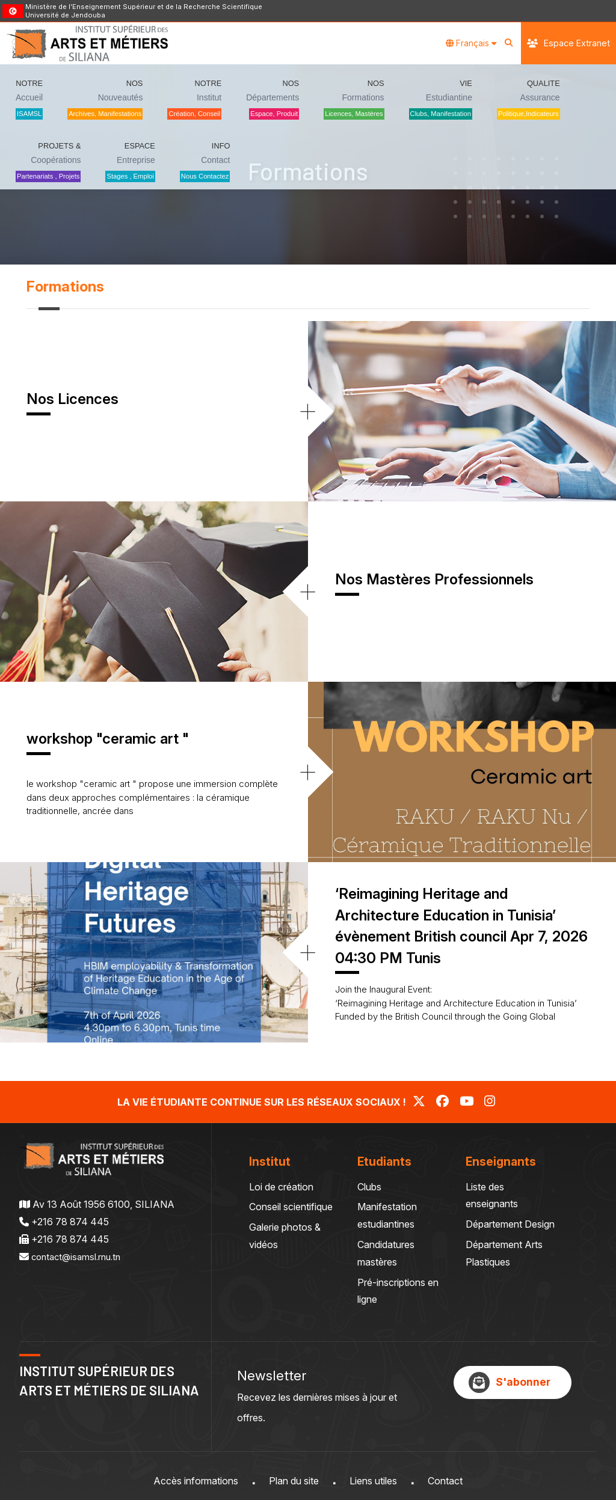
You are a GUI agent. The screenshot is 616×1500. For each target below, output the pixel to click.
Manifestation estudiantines (387, 1215)
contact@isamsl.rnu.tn (79, 1257)
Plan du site (294, 1481)
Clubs (369, 1187)
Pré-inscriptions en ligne (398, 1291)
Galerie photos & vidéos (285, 1236)
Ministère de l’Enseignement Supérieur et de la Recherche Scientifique (143, 6)
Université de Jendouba (65, 15)
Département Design (510, 1224)
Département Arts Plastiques (504, 1253)
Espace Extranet (568, 43)
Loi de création (281, 1187)
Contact (445, 1481)
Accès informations (195, 1481)
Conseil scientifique (291, 1207)
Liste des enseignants (492, 1195)
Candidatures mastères (385, 1253)
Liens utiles (373, 1481)
